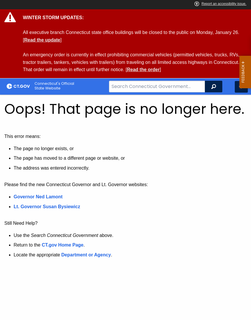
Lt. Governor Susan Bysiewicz (47, 206)
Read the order (143, 69)
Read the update (42, 39)
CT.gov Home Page (62, 244)
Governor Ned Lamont (38, 196)
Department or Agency (86, 254)
